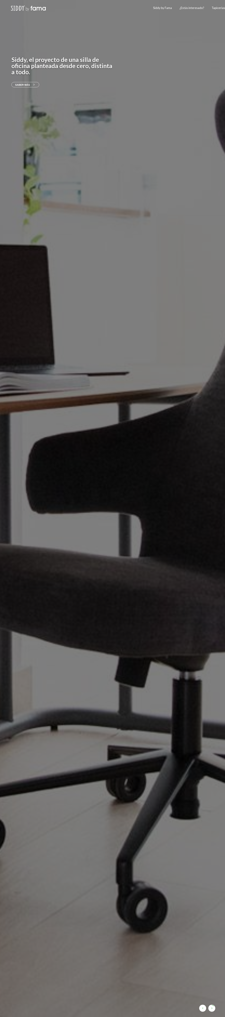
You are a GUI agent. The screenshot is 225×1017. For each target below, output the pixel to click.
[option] (112, 508)
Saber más (25, 84)
